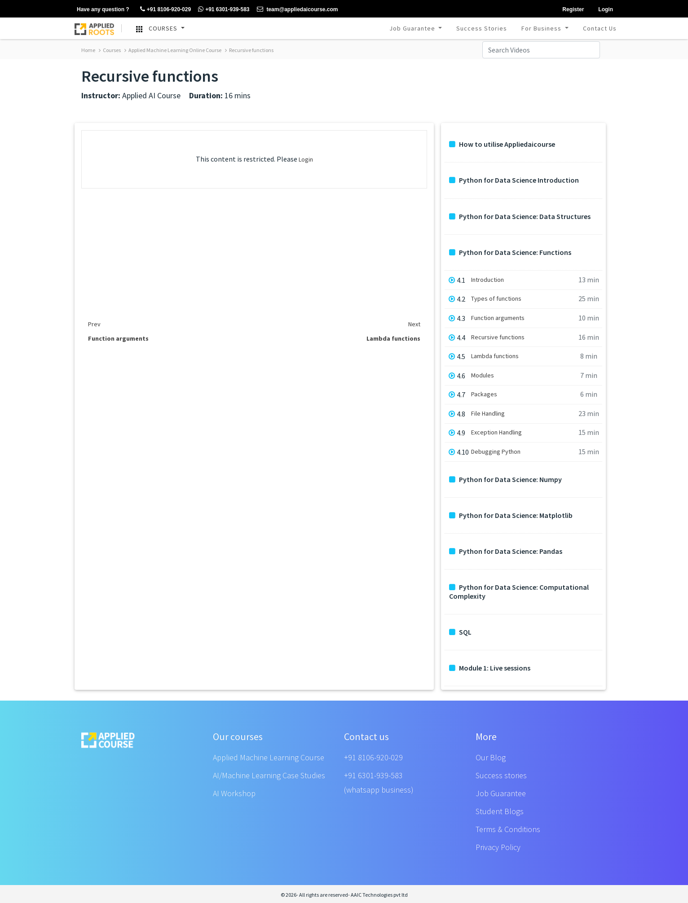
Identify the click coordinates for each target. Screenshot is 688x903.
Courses (110, 50)
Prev (94, 324)
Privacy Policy (498, 847)
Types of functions (496, 298)
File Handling (488, 413)
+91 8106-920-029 (373, 757)
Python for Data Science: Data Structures (520, 216)
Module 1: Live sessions (489, 668)
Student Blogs (500, 811)
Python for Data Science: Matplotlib (511, 515)
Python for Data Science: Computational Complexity (519, 591)
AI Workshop (234, 793)
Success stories (501, 775)
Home (88, 50)
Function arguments (498, 318)
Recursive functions (249, 50)
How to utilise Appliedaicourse (502, 144)
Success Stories (481, 28)
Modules (482, 375)
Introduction (487, 279)
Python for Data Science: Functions (510, 252)
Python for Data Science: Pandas (505, 551)
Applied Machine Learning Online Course (172, 50)
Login (306, 159)
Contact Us (600, 28)
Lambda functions (495, 356)
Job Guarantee (413, 28)
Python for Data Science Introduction (514, 180)
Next (414, 324)
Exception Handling (496, 432)
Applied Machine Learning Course (268, 757)
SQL (460, 632)
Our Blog (491, 757)
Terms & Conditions (508, 829)
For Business (542, 28)
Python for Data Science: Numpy (505, 479)
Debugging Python (495, 451)
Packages (484, 394)
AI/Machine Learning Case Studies (269, 775)
